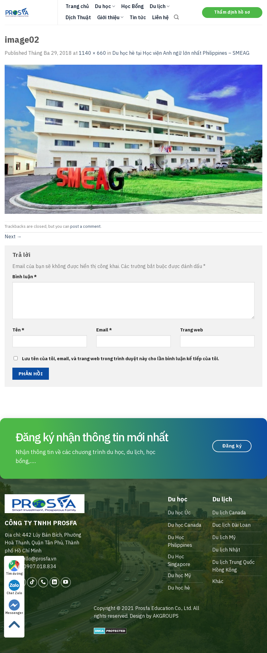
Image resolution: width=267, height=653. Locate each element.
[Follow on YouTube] (66, 582)
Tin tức (138, 17)
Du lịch (160, 6)
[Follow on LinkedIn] (55, 582)
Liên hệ (160, 17)
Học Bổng (132, 6)
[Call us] (43, 582)
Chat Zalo (14, 587)
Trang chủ (77, 6)
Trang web (191, 330)
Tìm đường (14, 568)
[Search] (176, 17)
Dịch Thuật (78, 17)
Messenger (14, 607)
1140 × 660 (92, 53)
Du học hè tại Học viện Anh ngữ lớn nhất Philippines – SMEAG (180, 53)
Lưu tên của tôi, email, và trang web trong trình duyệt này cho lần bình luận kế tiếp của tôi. (120, 358)
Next (13, 236)
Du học (105, 6)
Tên (18, 330)
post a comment (85, 226)
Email (104, 330)
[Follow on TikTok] (32, 582)
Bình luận (24, 276)
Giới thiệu (110, 17)
